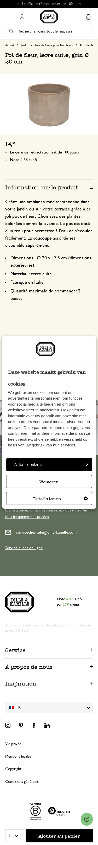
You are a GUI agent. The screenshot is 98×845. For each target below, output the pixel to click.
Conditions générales (22, 782)
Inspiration (20, 683)
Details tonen (60, 498)
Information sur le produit (41, 187)
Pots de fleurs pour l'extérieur (54, 45)
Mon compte (22, 16)
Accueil (10, 45)
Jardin (24, 45)
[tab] (49, 187)
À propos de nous (29, 667)
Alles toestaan (51, 464)
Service (15, 650)
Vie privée (13, 744)
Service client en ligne (24, 548)
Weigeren (49, 481)
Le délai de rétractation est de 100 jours (51, 4)
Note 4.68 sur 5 (23, 160)
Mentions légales (18, 756)
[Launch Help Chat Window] (87, 819)
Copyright (13, 769)
